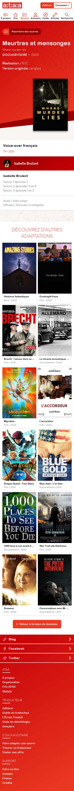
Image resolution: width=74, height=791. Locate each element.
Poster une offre (13, 752)
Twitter (37, 658)
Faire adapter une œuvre (18, 743)
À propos (8, 677)
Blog (37, 639)
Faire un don (10, 769)
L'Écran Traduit (12, 717)
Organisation (11, 682)
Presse (7, 778)
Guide (45, 16)
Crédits (7, 782)
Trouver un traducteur (16, 747)
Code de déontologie (16, 721)
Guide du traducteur (15, 712)
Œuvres (25, 16)
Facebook (37, 648)
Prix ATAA (9, 686)
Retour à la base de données (36, 624)
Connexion (62, 5)
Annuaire (36, 16)
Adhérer (47, 5)
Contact (7, 773)
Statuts (7, 691)
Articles (55, 16)
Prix (15, 16)
